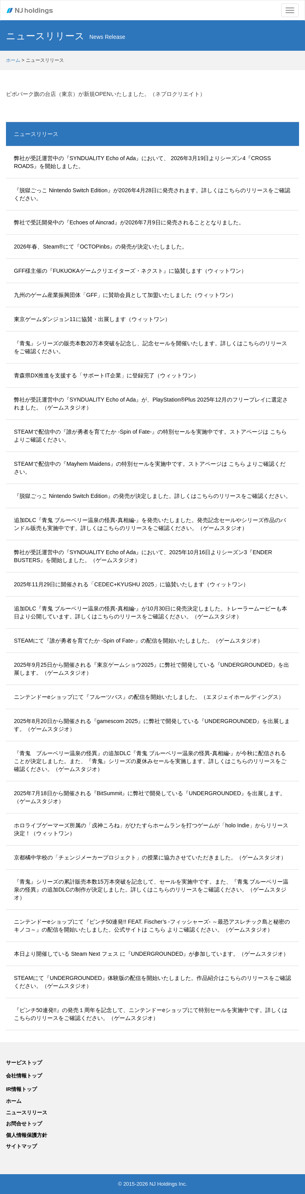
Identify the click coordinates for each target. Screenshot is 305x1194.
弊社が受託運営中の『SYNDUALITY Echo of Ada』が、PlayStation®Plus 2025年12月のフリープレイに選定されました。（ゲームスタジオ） (151, 403)
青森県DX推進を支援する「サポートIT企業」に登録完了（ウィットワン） (106, 375)
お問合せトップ (24, 1124)
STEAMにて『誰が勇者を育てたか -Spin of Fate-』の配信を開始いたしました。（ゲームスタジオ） (138, 640)
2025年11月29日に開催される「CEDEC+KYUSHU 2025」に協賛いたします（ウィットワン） (131, 584)
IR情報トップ (21, 1089)
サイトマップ (21, 1146)
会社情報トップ (24, 1076)
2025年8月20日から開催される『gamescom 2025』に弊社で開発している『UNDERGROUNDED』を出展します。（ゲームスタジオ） (152, 725)
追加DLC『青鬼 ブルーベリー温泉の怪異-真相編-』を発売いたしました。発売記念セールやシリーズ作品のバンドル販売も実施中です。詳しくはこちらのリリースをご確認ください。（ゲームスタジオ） (150, 524)
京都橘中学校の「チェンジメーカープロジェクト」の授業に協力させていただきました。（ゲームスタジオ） (150, 857)
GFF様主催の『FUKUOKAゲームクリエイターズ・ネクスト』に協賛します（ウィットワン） (130, 271)
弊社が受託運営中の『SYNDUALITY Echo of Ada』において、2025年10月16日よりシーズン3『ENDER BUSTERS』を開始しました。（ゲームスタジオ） (143, 556)
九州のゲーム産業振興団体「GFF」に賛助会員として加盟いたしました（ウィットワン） (125, 295)
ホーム (13, 60)
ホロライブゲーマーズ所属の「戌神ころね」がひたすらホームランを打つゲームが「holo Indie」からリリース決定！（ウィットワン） (151, 829)
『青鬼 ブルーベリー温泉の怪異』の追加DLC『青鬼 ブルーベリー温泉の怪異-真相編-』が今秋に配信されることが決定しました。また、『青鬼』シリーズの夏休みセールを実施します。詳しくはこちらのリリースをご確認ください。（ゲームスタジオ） (150, 761)
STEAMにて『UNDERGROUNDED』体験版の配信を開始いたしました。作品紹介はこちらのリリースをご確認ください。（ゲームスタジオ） (152, 982)
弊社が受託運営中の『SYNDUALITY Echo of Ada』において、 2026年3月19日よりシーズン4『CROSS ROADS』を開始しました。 (142, 162)
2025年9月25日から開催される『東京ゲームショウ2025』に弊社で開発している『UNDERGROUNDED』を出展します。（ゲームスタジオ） (151, 669)
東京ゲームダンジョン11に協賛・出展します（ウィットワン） (92, 319)
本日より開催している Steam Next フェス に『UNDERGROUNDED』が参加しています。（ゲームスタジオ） (151, 954)
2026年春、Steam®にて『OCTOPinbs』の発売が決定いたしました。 (100, 246)
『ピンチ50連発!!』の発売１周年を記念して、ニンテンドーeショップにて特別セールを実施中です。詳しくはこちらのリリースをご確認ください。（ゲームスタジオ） (151, 1014)
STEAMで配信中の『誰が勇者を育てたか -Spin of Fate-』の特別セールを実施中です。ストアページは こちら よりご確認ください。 (150, 436)
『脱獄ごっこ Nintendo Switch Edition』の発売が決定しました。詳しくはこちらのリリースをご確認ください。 (152, 496)
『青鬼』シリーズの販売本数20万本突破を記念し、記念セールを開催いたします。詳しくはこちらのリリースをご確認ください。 (150, 347)
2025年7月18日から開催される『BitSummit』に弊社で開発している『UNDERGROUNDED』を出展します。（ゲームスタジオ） (150, 797)
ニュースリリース (36, 134)
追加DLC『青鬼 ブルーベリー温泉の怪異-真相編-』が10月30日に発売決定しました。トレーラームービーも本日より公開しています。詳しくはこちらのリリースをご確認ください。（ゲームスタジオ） (150, 612)
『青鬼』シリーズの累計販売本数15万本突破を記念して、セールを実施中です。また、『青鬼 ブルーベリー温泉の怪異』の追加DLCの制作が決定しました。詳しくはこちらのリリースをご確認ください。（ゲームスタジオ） (151, 889)
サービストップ (24, 1063)
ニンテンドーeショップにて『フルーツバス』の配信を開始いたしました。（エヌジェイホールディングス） (149, 697)
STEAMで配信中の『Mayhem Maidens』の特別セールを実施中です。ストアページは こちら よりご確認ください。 (150, 468)
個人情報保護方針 (26, 1135)
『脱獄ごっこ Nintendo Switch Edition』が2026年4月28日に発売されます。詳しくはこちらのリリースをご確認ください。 (152, 194)
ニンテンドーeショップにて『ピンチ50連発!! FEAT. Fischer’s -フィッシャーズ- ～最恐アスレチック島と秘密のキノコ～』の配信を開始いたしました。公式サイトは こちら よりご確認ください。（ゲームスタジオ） (152, 925)
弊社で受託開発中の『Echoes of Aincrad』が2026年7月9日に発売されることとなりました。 (129, 222)
